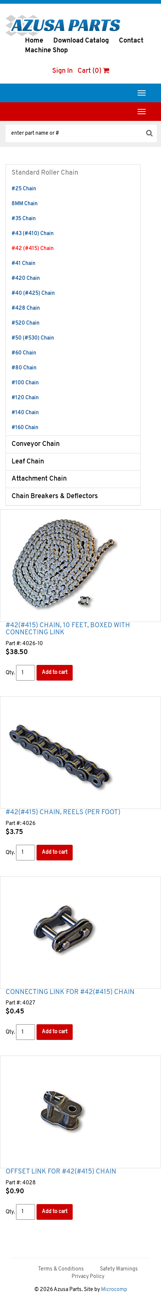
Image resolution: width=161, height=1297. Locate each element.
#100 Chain (25, 383)
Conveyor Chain (36, 444)
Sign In (62, 71)
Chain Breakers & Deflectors (55, 496)
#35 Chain (24, 219)
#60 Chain (24, 353)
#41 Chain (23, 263)
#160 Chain (25, 428)
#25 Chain (24, 189)
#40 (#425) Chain (33, 293)
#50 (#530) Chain (33, 338)
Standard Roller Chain (45, 172)
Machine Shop (46, 50)
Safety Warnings (119, 1269)
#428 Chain (26, 308)
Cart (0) (93, 71)
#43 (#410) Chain (33, 234)
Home (34, 40)
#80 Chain (24, 368)
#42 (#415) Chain (33, 248)
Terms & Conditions (61, 1269)
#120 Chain (25, 398)
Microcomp (114, 1290)
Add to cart (54, 672)
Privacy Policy (88, 1276)
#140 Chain (25, 413)
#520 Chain (26, 323)
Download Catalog (81, 40)
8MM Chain (25, 204)
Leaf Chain (28, 461)
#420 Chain (26, 278)
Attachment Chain (39, 478)
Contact (131, 40)
